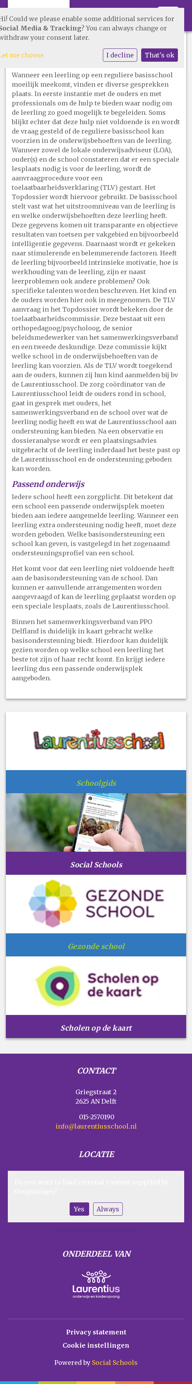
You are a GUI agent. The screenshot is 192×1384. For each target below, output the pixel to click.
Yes (79, 1209)
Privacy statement (96, 1332)
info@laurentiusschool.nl (96, 1126)
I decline (120, 55)
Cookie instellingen (96, 1345)
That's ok (159, 55)
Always (108, 1209)
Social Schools (115, 1362)
